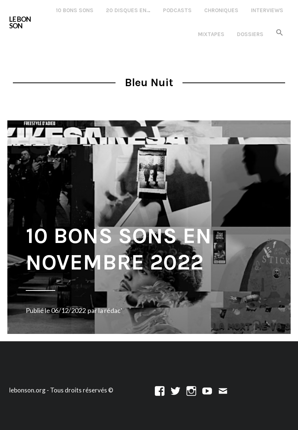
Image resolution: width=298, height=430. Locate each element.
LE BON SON (20, 22)
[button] (279, 33)
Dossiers (250, 34)
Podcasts (177, 10)
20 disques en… (128, 10)
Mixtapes (211, 34)
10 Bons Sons (74, 10)
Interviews (267, 10)
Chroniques (221, 10)
